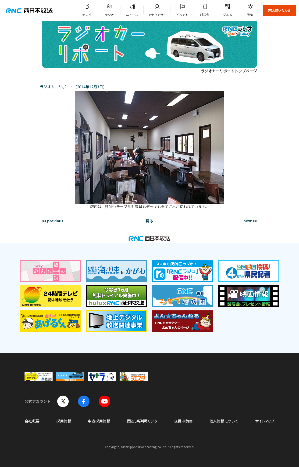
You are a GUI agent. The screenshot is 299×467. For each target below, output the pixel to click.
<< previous (52, 221)
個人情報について (223, 421)
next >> (250, 221)
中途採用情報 (99, 421)
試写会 (204, 14)
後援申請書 (183, 421)
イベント (182, 14)
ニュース (132, 14)
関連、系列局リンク (142, 421)
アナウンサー (157, 14)
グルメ (227, 14)
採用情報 (63, 421)
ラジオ (109, 14)
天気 (250, 14)
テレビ (86, 14)
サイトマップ (264, 421)
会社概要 (32, 421)
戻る (149, 221)
